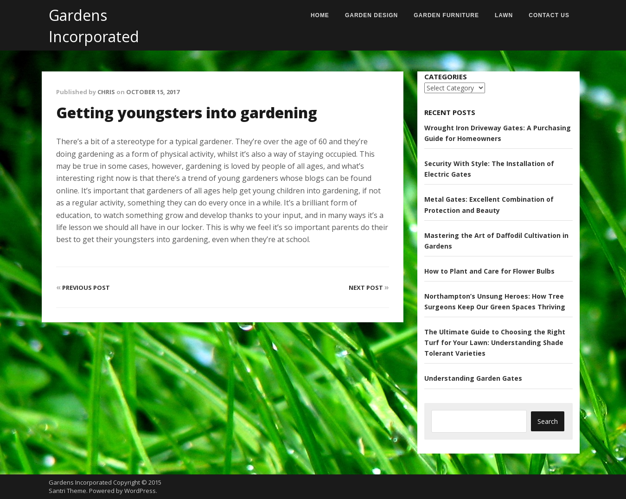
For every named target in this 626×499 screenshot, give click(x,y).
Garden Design (371, 15)
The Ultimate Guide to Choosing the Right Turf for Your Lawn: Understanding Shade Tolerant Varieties (494, 342)
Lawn (504, 15)
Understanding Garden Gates (473, 378)
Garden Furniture (446, 15)
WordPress (140, 490)
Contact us (549, 15)
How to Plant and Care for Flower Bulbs (489, 271)
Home (320, 15)
